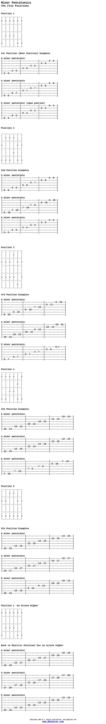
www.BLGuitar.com (53, 721)
